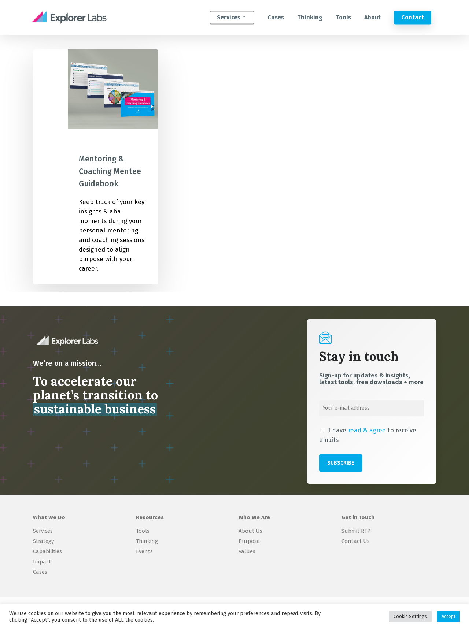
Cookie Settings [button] (410, 616)
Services (43, 531)
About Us (250, 531)
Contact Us (355, 541)
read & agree (367, 430)
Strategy (43, 541)
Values (247, 551)
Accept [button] (448, 616)
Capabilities (47, 551)
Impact (42, 561)
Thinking (147, 541)
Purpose (249, 541)
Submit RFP (355, 531)
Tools (142, 531)
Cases (40, 572)
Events (144, 551)
